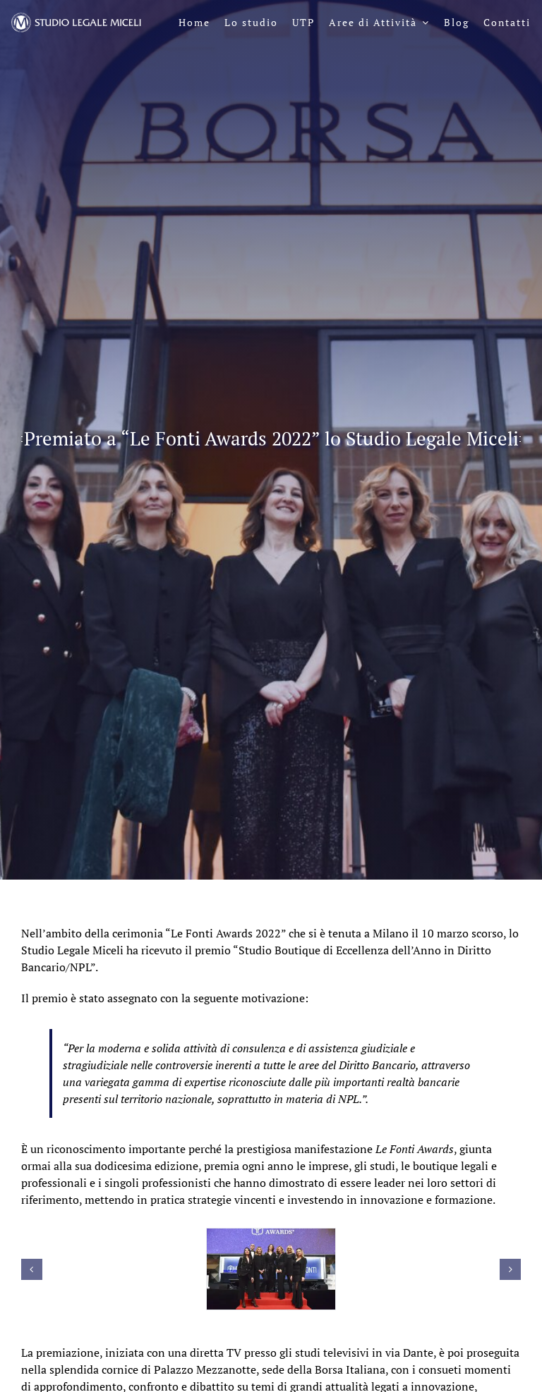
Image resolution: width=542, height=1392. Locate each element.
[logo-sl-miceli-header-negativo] (76, 18)
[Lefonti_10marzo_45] (271, 1269)
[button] (31, 1269)
